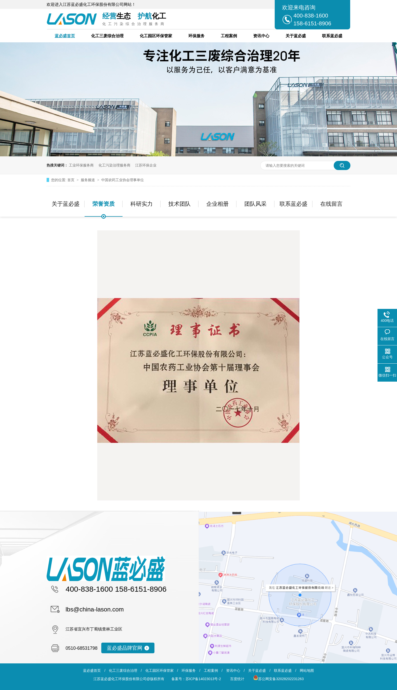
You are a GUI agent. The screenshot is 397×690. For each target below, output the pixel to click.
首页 (71, 180)
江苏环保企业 (145, 165)
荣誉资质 (103, 204)
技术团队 (179, 204)
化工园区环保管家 (156, 36)
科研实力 (141, 204)
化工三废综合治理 (107, 36)
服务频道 (88, 180)
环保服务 (196, 36)
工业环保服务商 (81, 165)
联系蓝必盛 (332, 36)
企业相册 (217, 204)
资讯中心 (261, 36)
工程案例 (229, 36)
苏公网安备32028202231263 (278, 679)
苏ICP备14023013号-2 (203, 679)
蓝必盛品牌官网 (124, 648)
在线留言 (331, 204)
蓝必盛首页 (65, 36)
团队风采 (255, 204)
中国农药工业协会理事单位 (122, 180)
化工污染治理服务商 (114, 165)
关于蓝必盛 (296, 36)
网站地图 (307, 670)
